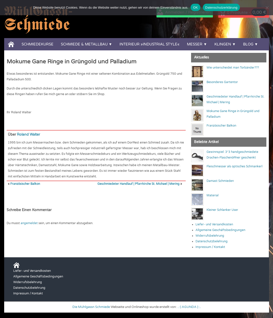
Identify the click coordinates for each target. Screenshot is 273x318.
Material (213, 195)
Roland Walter (28, 134)
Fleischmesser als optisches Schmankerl (234, 166)
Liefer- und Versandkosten (214, 224)
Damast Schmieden (220, 181)
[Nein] (266, 7)
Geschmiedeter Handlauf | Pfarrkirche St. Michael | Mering (138, 184)
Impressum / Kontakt (210, 247)
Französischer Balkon (25, 184)
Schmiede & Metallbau (84, 44)
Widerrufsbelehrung (209, 235)
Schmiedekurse (37, 44)
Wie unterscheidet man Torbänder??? (233, 67)
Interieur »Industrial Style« (149, 44)
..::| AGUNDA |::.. (189, 307)
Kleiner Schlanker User (222, 210)
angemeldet (29, 223)
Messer (194, 44)
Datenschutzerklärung (221, 7)
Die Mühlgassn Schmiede (91, 307)
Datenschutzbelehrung (211, 241)
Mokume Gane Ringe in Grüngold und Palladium (71, 61)
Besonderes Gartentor (222, 82)
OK (195, 7)
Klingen (222, 44)
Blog (248, 44)
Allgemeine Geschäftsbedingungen (220, 230)
